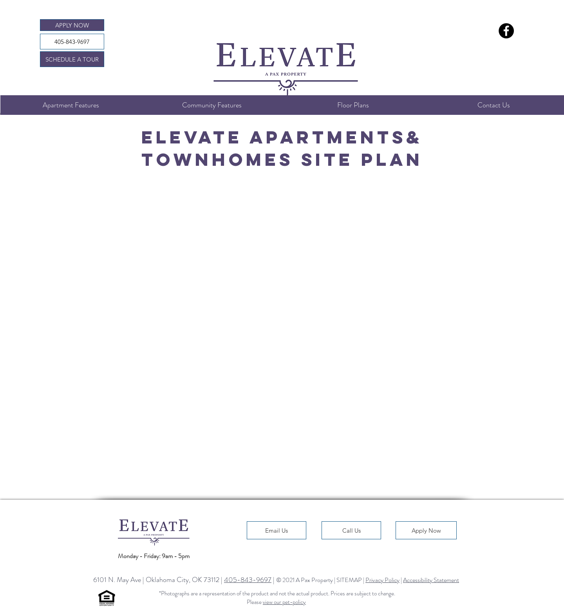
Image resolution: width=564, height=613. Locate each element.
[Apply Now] (426, 530)
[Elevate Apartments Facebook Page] (506, 30)
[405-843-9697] (72, 41)
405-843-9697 (247, 580)
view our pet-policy (284, 602)
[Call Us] (351, 530)
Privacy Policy (382, 579)
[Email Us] (276, 530)
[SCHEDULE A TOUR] (72, 59)
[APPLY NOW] (72, 25)
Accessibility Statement (431, 579)
